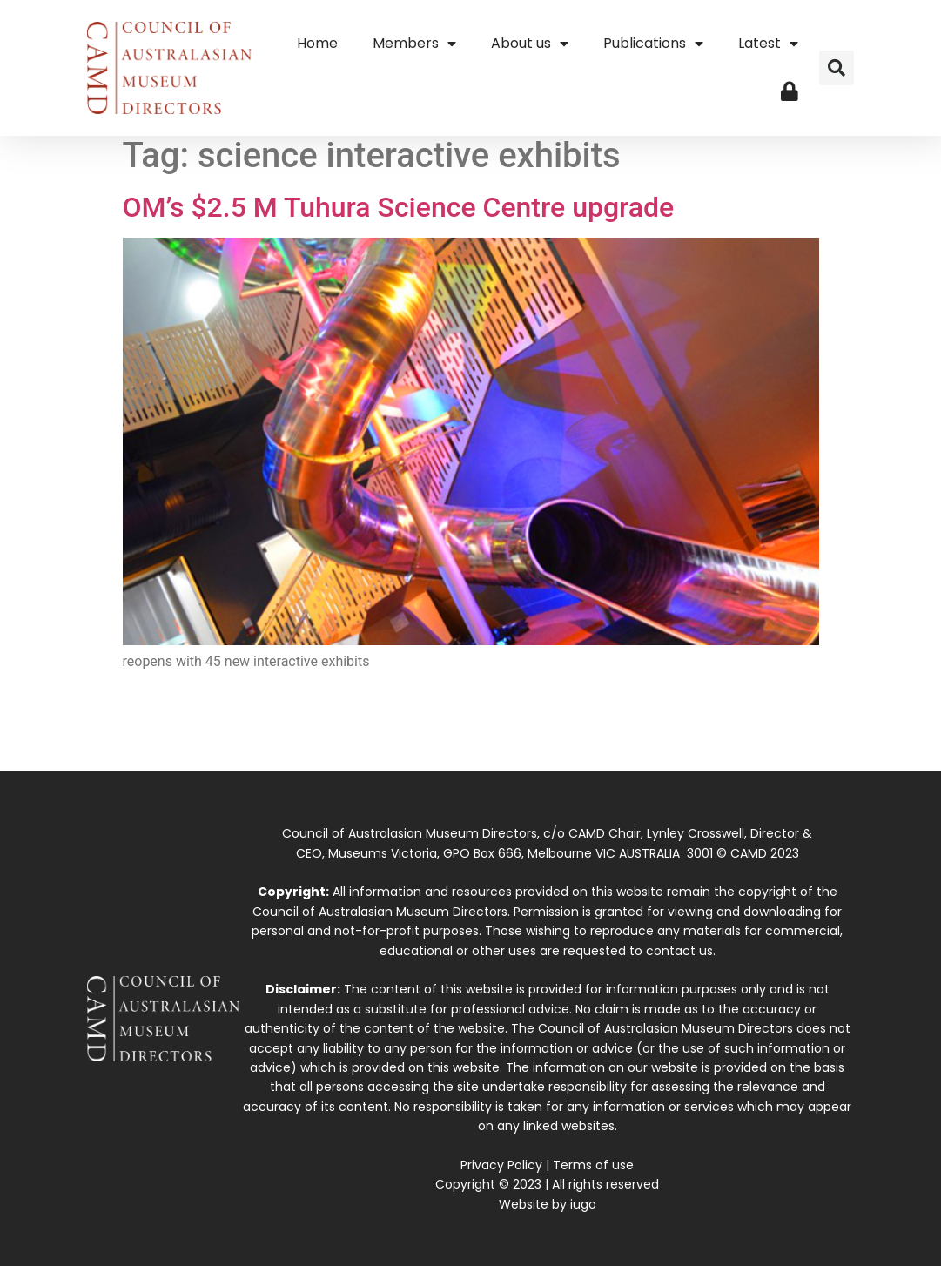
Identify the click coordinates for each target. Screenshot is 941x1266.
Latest (768, 43)
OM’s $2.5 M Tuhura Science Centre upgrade (399, 207)
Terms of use (593, 1165)
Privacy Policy (501, 1165)
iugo (583, 1204)
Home (317, 43)
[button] (836, 68)
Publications (653, 43)
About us (529, 43)
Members (414, 43)
